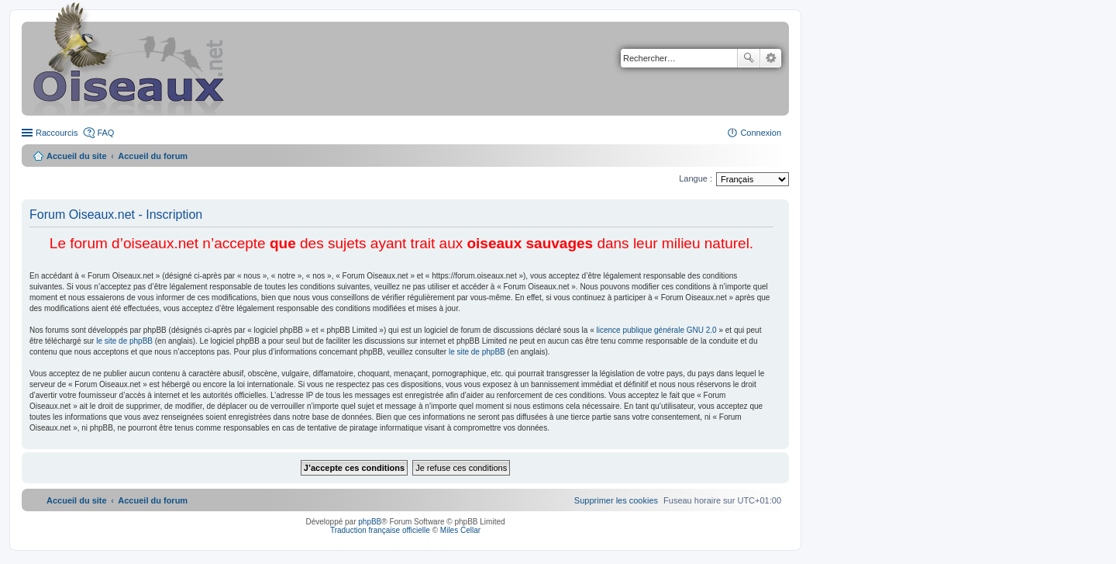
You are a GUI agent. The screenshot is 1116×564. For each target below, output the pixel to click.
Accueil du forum (153, 156)
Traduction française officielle (380, 530)
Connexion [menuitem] (760, 132)
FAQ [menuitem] (105, 132)
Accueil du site (76, 156)
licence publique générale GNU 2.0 (657, 330)
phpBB (369, 521)
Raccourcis (57, 132)
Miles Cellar (460, 530)
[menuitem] (616, 500)
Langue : (695, 178)
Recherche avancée (770, 58)
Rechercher (748, 58)
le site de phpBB (124, 341)
